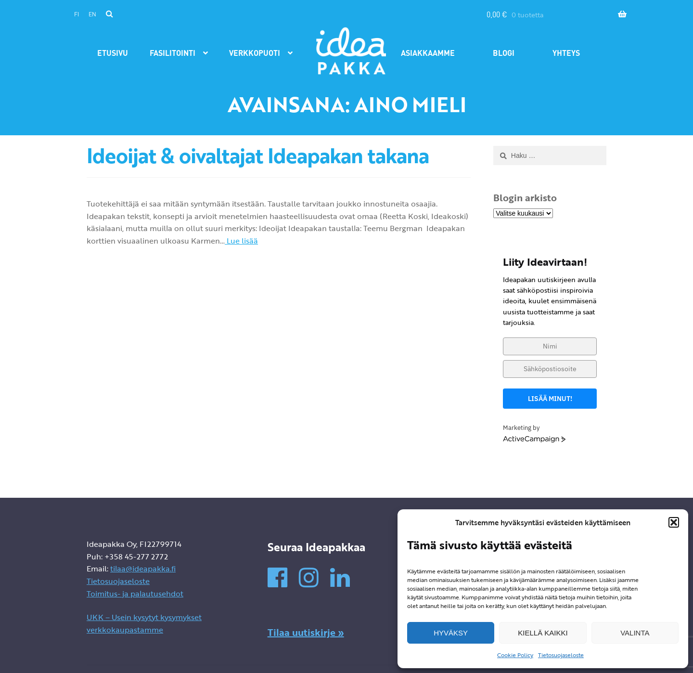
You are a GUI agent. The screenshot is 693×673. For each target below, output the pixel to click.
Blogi (503, 53)
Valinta (634, 633)
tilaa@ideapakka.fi (143, 568)
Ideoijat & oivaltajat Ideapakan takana (258, 155)
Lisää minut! (550, 398)
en (92, 14)
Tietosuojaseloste (561, 654)
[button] (674, 522)
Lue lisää (241, 240)
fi (76, 14)
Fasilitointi (172, 53)
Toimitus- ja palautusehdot (135, 593)
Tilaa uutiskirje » (306, 632)
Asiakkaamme (428, 53)
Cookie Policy (515, 654)
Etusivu (112, 53)
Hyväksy (451, 633)
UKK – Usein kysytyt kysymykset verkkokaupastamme (144, 623)
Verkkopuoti (254, 53)
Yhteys (566, 53)
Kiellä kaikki (542, 633)
